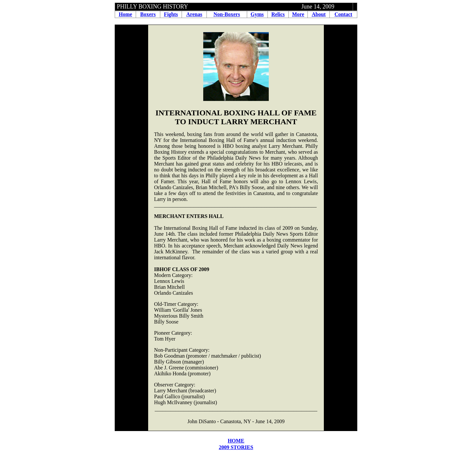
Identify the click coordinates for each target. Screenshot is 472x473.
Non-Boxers (226, 14)
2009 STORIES (236, 447)
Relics (278, 14)
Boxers (148, 14)
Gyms (257, 14)
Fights (171, 14)
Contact (343, 14)
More (298, 14)
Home (125, 14)
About (319, 14)
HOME (236, 440)
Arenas (194, 14)
